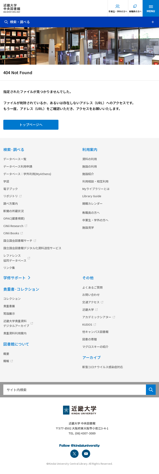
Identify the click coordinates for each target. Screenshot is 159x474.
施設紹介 (88, 174)
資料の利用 (89, 159)
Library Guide (91, 196)
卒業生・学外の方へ (118, 11)
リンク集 (9, 268)
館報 (6, 361)
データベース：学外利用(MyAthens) (27, 174)
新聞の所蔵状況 (13, 211)
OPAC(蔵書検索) (14, 218)
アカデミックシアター (96, 317)
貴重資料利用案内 (15, 333)
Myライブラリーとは (95, 189)
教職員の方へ (135, 11)
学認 (6, 181)
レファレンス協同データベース (14, 257)
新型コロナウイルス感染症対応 (102, 367)
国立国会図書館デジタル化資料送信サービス (32, 248)
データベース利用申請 (17, 166)
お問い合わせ (91, 295)
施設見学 (88, 227)
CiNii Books (11, 233)
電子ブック (10, 189)
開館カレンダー (92, 203)
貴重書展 (9, 306)
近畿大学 (88, 309)
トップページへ (30, 124)
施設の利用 (89, 166)
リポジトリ (10, 196)
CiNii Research (13, 226)
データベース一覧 (14, 159)
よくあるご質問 (92, 287)
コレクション (12, 298)
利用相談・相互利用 (95, 181)
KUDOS (87, 324)
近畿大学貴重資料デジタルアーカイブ (16, 323)
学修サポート (14, 277)
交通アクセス (91, 302)
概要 (6, 354)
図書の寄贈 (89, 339)
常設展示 (9, 313)
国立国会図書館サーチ (17, 240)
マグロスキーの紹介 (95, 347)
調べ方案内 (10, 203)
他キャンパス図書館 (95, 332)
